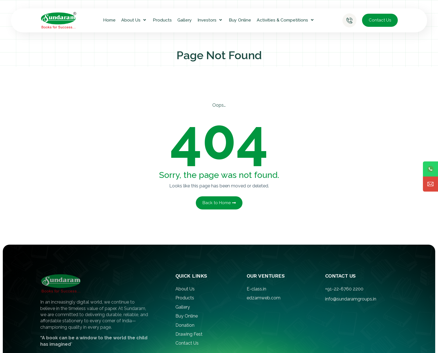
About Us (134, 20)
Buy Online (240, 20)
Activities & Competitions (286, 20)
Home (109, 20)
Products (162, 20)
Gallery (184, 20)
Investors (210, 20)
